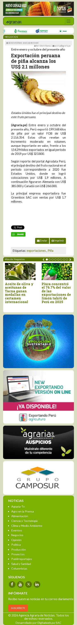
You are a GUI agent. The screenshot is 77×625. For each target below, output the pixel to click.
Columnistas (19, 568)
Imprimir (58, 240)
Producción (18, 549)
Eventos (16, 530)
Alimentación (19, 516)
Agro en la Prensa (22, 511)
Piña (50, 250)
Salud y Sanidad (21, 563)
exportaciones (36, 250)
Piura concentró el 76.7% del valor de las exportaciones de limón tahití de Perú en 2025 (56, 293)
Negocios (17, 535)
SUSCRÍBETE (18, 608)
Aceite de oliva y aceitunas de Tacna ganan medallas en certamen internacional (19, 293)
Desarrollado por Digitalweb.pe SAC (38, 622)
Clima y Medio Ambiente (26, 525)
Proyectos (18, 554)
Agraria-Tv (18, 506)
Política (16, 544)
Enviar (42, 240)
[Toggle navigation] (68, 21)
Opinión (16, 540)
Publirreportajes (21, 559)
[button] (46, 259)
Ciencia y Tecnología (24, 520)
